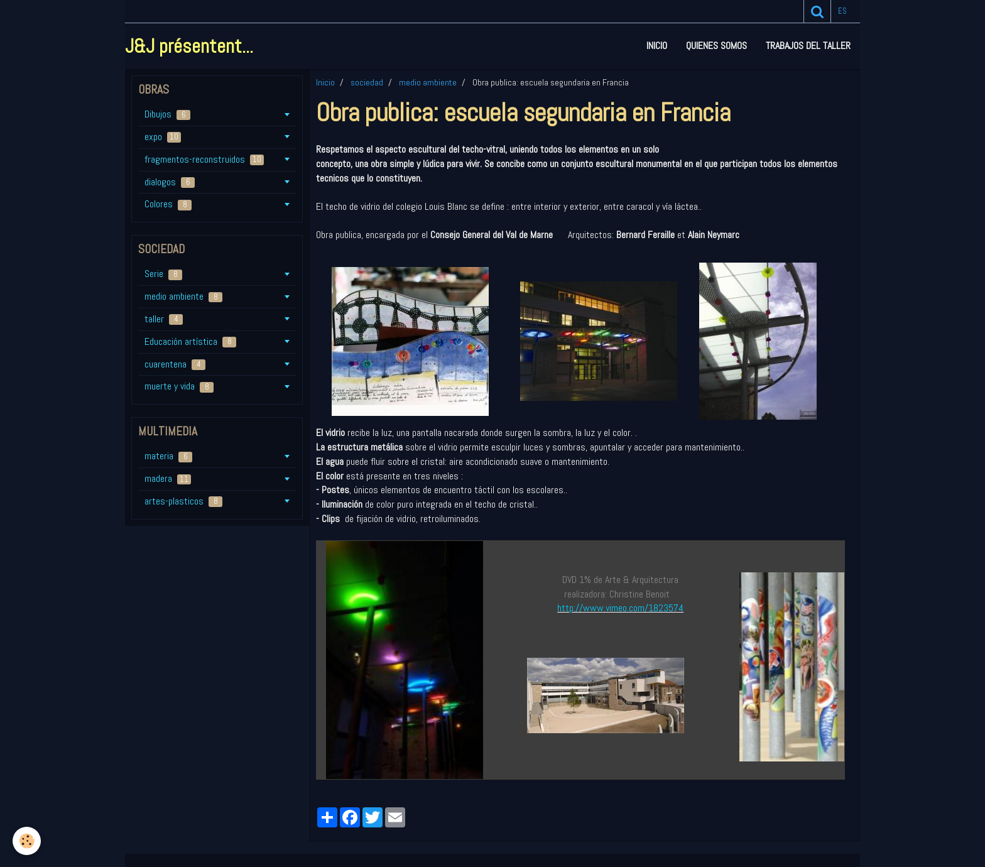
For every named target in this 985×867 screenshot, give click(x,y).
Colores (168, 203)
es (842, 11)
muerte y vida (179, 386)
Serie (163, 273)
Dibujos (167, 114)
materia (168, 455)
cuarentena (174, 364)
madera (167, 478)
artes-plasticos (183, 501)
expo (162, 136)
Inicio (656, 45)
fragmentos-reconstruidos (204, 159)
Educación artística (190, 341)
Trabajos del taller (808, 45)
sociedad (367, 82)
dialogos (169, 181)
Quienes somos (716, 45)
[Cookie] (27, 841)
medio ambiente (428, 82)
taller (163, 318)
